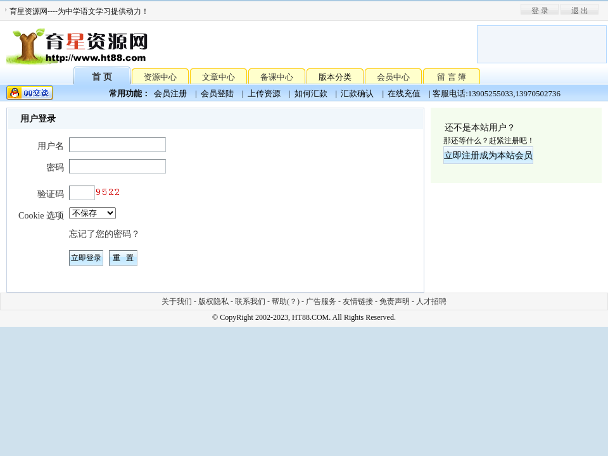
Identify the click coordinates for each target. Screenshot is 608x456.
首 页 (102, 76)
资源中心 (160, 77)
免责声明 (394, 301)
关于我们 (177, 301)
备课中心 (276, 77)
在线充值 (404, 93)
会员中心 (393, 77)
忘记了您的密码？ (104, 234)
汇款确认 (357, 93)
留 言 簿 (451, 77)
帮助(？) (286, 301)
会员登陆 (217, 93)
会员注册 (170, 93)
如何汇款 (310, 93)
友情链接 (358, 301)
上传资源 (264, 93)
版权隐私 (213, 301)
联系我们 (250, 301)
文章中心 (218, 77)
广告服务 (321, 301)
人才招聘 (431, 301)
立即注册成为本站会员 (488, 155)
